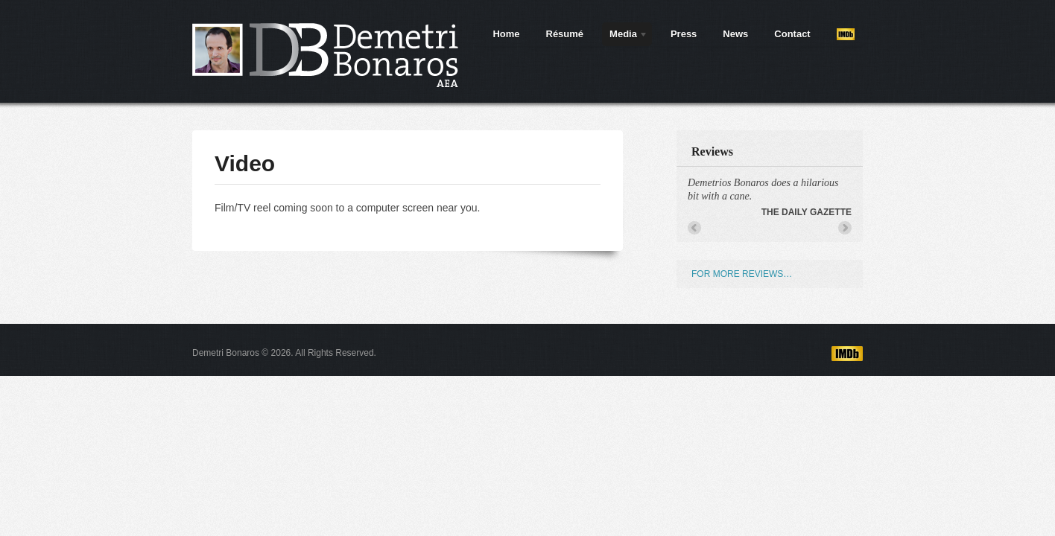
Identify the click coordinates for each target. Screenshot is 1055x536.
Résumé (565, 33)
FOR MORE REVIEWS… (741, 274)
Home (505, 33)
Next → (845, 227)
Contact (792, 33)
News (735, 33)
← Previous (694, 227)
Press (684, 33)
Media (625, 36)
